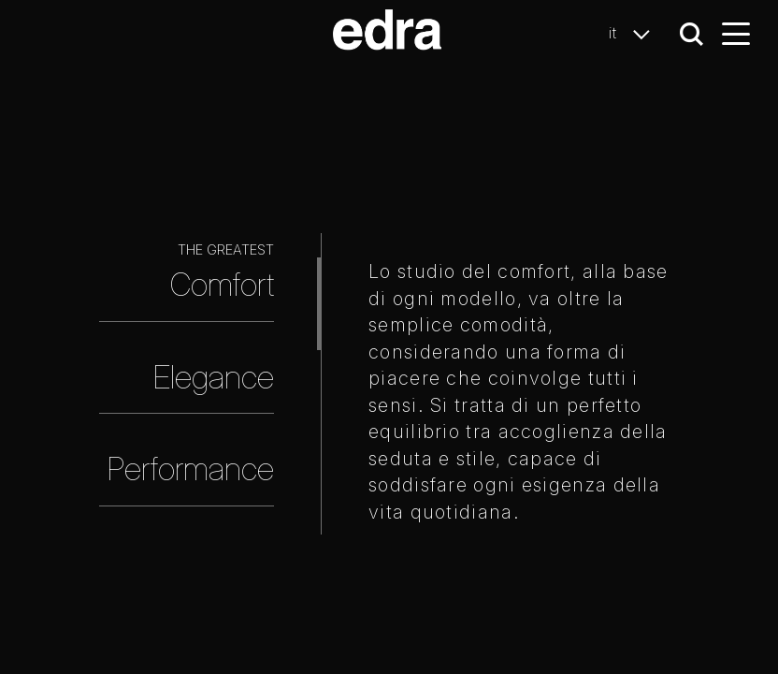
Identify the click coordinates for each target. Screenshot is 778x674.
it (634, 33)
